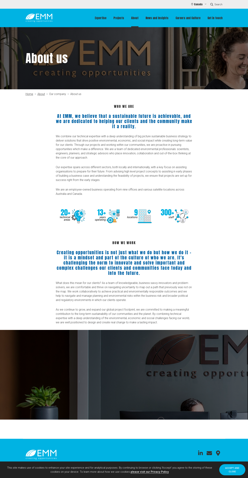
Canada (198, 4)
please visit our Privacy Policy (150, 471)
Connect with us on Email (209, 453)
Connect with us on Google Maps (218, 453)
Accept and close (232, 470)
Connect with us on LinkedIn (200, 453)
